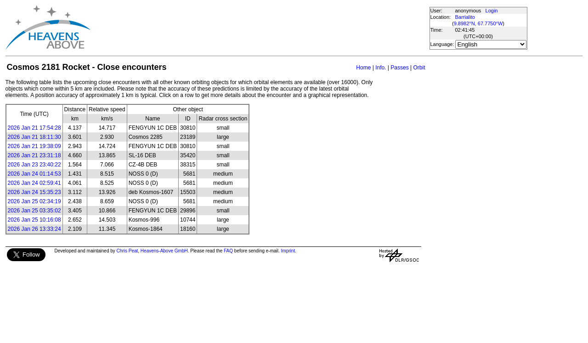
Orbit (419, 67)
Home (363, 67)
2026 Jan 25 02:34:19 (34, 201)
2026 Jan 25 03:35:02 (34, 210)
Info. (380, 67)
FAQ (228, 250)
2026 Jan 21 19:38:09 (34, 146)
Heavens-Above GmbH (164, 250)
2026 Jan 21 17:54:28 (34, 128)
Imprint (288, 250)
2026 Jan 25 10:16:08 (34, 220)
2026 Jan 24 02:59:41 (34, 183)
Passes (399, 67)
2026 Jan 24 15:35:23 (34, 192)
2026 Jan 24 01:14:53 (34, 174)
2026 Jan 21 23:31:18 (34, 155)
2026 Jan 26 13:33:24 (34, 229)
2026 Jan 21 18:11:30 (34, 137)
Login (492, 10)
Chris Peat (127, 250)
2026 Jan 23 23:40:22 (34, 164)
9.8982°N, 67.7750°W (478, 23)
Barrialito (465, 17)
